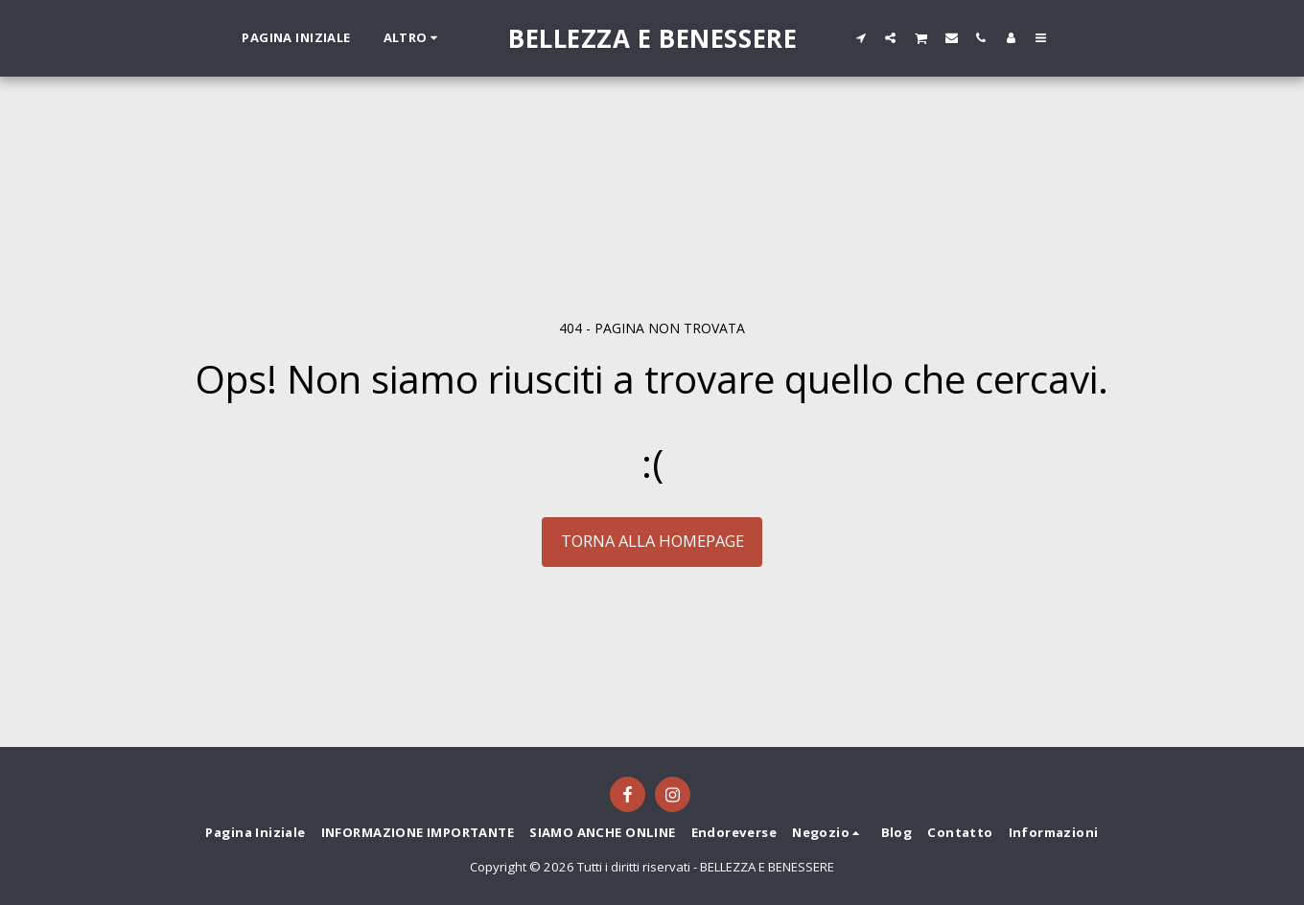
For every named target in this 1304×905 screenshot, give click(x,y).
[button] (860, 37)
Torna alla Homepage (652, 541)
